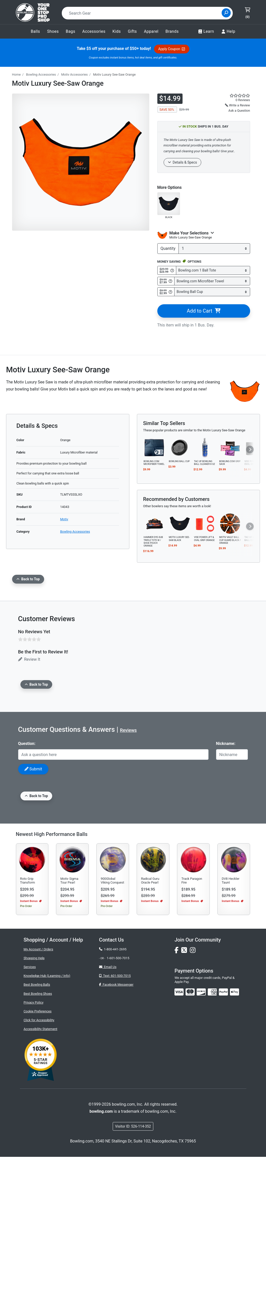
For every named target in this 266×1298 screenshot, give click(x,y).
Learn (206, 31)
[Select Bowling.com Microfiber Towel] (212, 281)
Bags (70, 31)
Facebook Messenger (116, 1126)
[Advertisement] (133, 859)
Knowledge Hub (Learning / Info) (47, 1117)
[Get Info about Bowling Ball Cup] (170, 292)
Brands (172, 31)
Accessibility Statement (40, 1170)
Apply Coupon (171, 49)
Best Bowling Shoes (38, 1135)
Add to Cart (203, 311)
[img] (223, 1133)
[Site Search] (226, 12)
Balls (35, 31)
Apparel (151, 31)
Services (30, 1108)
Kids (116, 31)
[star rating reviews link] (237, 96)
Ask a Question (239, 110)
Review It (29, 659)
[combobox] (143, 13)
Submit (33, 769)
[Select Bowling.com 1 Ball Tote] (213, 270)
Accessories (93, 31)
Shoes (53, 31)
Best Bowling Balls (37, 1126)
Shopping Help (34, 1099)
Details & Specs (182, 162)
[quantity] (214, 248)
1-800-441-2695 (113, 1090)
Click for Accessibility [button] (39, 1161)
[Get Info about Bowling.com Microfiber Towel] (170, 281)
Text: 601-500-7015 (115, 1117)
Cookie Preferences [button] (38, 1152)
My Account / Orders (38, 1090)
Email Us (107, 1108)
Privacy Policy (34, 1143)
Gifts (132, 31)
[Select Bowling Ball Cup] (212, 291)
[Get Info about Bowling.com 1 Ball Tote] (172, 270)
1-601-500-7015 (118, 1099)
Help (228, 31)
